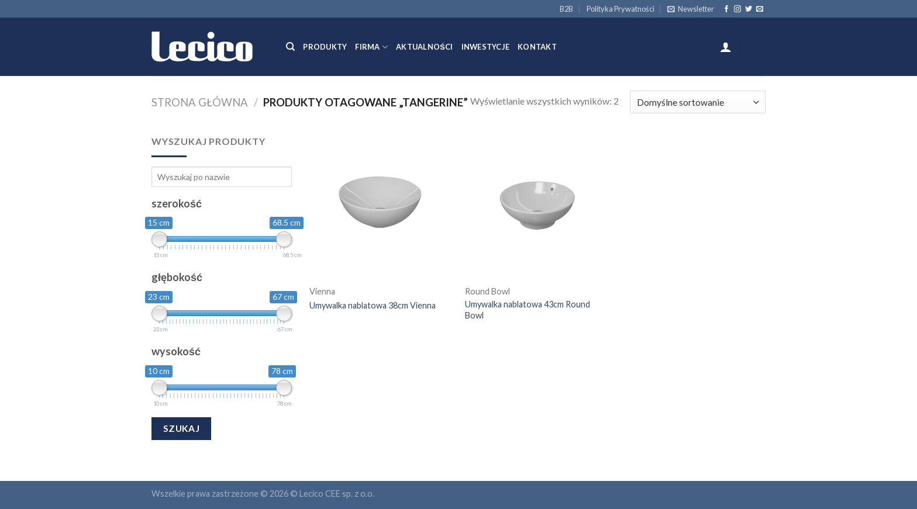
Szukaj (181, 428)
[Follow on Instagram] (737, 9)
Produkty (325, 46)
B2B (566, 8)
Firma (371, 47)
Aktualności (424, 46)
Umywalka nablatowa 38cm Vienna (372, 305)
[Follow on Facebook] (726, 9)
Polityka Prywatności (620, 8)
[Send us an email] (759, 9)
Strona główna (199, 102)
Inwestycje (485, 46)
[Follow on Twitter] (748, 9)
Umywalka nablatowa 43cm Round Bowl (527, 309)
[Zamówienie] (698, 102)
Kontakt (537, 46)
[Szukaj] (290, 47)
